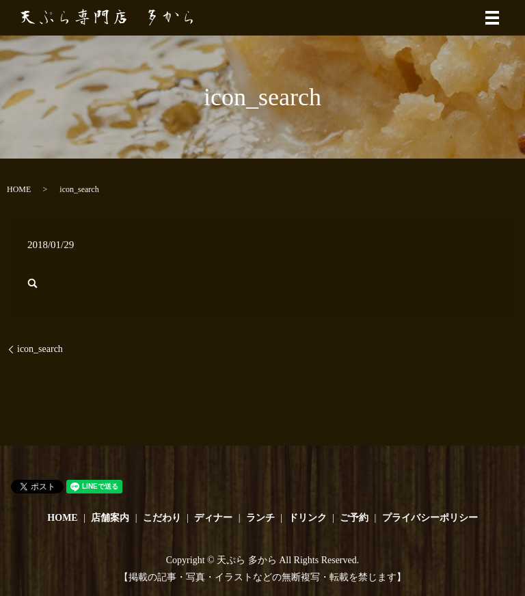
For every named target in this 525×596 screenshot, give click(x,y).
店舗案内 (110, 518)
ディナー (213, 518)
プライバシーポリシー (430, 518)
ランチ (260, 518)
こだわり (162, 518)
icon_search (40, 349)
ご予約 (354, 518)
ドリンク (307, 518)
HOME (19, 189)
